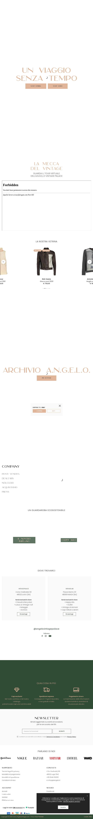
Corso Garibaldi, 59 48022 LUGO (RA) (23, 593)
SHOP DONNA (36, 86)
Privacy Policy (71, 737)
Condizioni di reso (9, 780)
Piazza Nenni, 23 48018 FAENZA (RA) (69, 593)
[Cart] (90, 3)
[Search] (86, 3)
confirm (39, 411)
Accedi (4, 791)
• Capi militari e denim (69, 610)
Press (5, 492)
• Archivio (23, 610)
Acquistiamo (9, 487)
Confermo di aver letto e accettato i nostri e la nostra (47, 737)
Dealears (8, 478)
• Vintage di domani (69, 607)
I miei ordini (6, 794)
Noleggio (8, 483)
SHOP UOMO (57, 86)
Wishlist (4, 797)
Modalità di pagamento (11, 774)
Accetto (63, 807)
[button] (3, 262)
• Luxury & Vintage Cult (23, 605)
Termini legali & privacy (10, 771)
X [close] (87, 796)
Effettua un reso (8, 800)
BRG (90, 817)
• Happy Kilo (69, 602)
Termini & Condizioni (53, 737)
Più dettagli (46, 378)
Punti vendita (10, 474)
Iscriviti (62, 731)
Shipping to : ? (39, 407)
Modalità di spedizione (10, 777)
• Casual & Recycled (23, 602)
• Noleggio (23, 607)
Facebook (50, 791)
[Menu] (2, 3)
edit (53, 411)
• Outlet (69, 605)
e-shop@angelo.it (53, 780)
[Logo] (46, 3)
